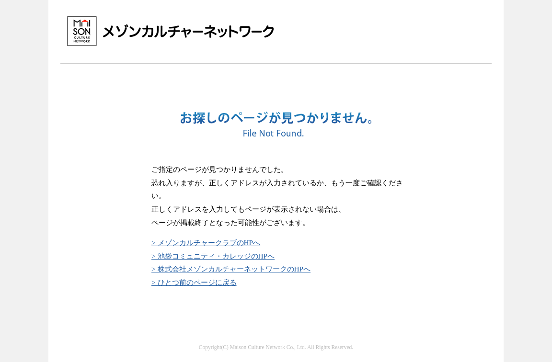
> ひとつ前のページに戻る (194, 282)
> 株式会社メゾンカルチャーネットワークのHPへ (230, 269)
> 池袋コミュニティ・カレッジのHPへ (213, 256)
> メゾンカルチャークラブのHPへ (205, 242)
